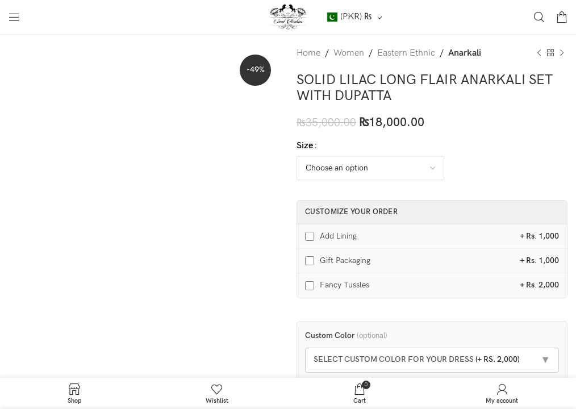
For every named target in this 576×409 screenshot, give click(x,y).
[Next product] (561, 53)
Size (305, 145)
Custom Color (346, 335)
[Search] (539, 17)
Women (348, 53)
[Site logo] (288, 16)
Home (308, 53)
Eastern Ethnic (406, 53)
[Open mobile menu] (14, 17)
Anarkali (464, 53)
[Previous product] (539, 53)
